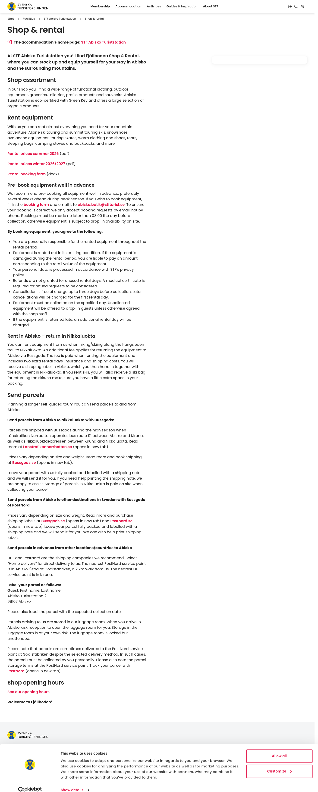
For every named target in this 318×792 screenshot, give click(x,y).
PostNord (16, 671)
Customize (279, 763)
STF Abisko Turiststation (60, 19)
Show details (72, 782)
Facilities (29, 19)
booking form (36, 204)
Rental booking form (26, 174)
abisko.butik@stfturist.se (101, 204)
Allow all (279, 748)
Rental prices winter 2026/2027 (36, 164)
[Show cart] (303, 6)
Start (10, 19)
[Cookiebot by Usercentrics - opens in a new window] (30, 782)
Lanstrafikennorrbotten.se (47, 446)
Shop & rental (94, 19)
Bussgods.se (24, 462)
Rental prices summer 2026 (33, 153)
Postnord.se (121, 521)
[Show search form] (296, 6)
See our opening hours (28, 692)
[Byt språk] (290, 6)
